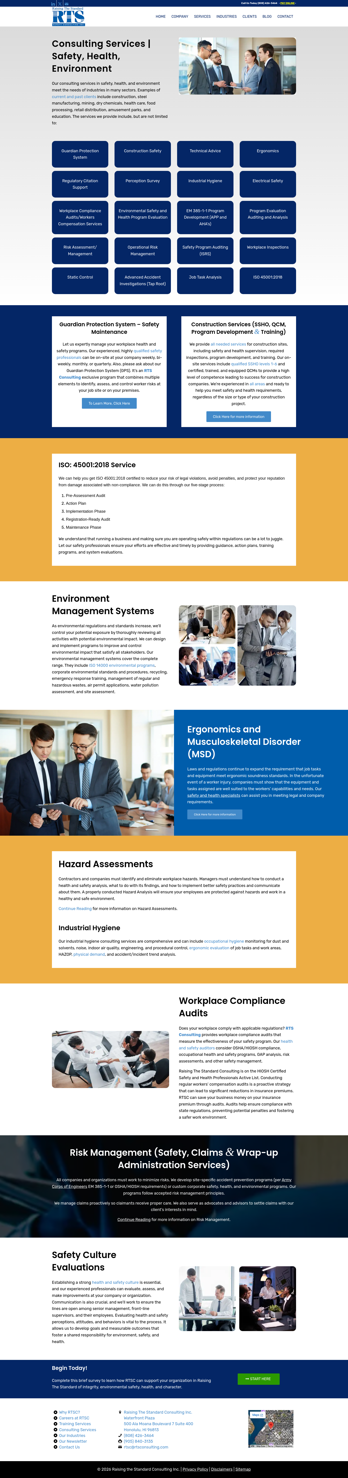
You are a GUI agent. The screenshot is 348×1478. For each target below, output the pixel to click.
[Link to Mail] (66, 3)
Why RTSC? (69, 1412)
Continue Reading (75, 908)
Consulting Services (77, 1429)
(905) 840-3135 (138, 1441)
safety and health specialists (213, 795)
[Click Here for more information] (238, 416)
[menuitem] (161, 16)
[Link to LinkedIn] (53, 3)
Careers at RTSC (74, 1418)
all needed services (228, 344)
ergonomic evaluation (209, 948)
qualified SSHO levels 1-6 (254, 364)
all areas (257, 384)
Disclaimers (222, 1469)
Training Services (75, 1423)
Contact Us (69, 1447)
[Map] (271, 1428)
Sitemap (243, 1469)
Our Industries (72, 1435)
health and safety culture (115, 1282)
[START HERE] (259, 1379)
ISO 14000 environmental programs (122, 665)
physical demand (89, 954)
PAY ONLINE (287, 3)
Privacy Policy (195, 1469)
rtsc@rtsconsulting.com (146, 1447)
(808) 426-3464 (267, 3)
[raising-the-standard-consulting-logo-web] (69, 16)
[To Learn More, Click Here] (109, 403)
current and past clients (74, 96)
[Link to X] (60, 3)
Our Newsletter (73, 1441)
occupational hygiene (224, 941)
